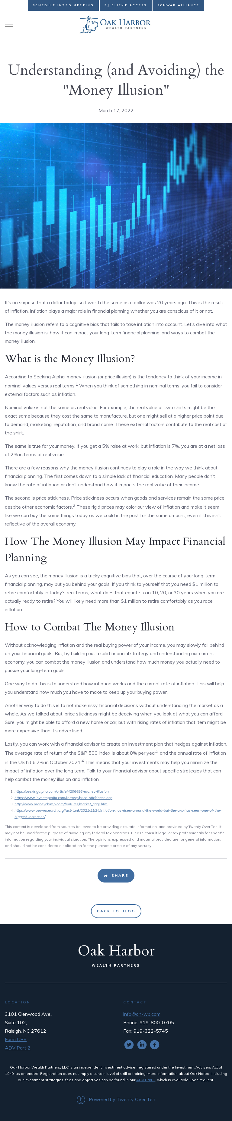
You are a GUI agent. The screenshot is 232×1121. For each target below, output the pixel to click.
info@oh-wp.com (141, 1014)
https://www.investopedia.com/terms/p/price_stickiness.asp (63, 797)
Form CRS (16, 1039)
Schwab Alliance (178, 5)
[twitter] (129, 1045)
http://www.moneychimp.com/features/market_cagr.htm (61, 804)
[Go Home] (116, 24)
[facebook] (155, 1045)
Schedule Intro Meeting (63, 5)
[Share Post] (116, 876)
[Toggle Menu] (9, 24)
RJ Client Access (126, 5)
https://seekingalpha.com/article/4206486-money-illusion (61, 791)
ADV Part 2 (18, 1048)
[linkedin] (142, 1045)
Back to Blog (116, 911)
